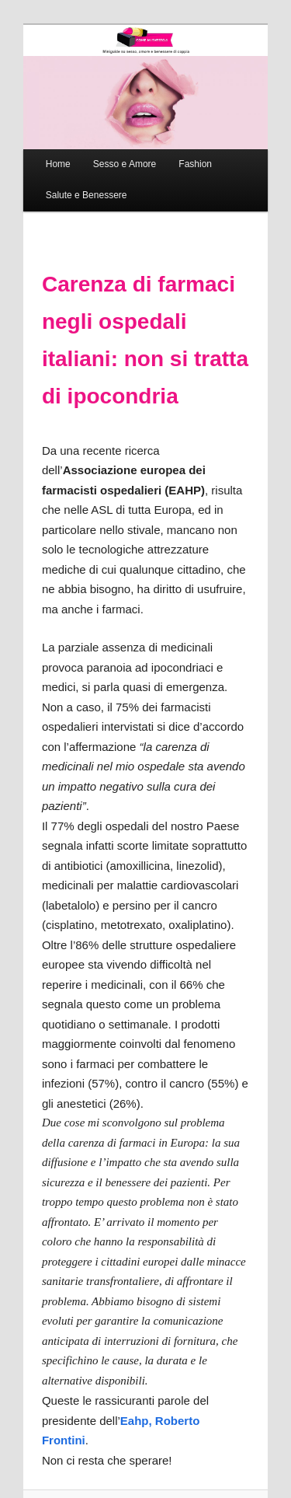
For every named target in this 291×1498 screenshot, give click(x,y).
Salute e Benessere (86, 195)
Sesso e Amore (124, 164)
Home (58, 164)
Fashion (195, 164)
